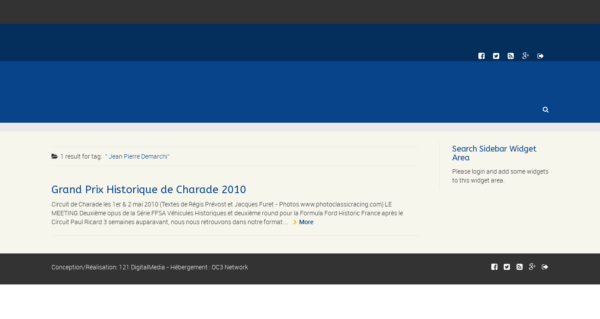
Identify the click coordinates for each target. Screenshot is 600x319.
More (306, 222)
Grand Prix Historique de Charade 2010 (148, 189)
